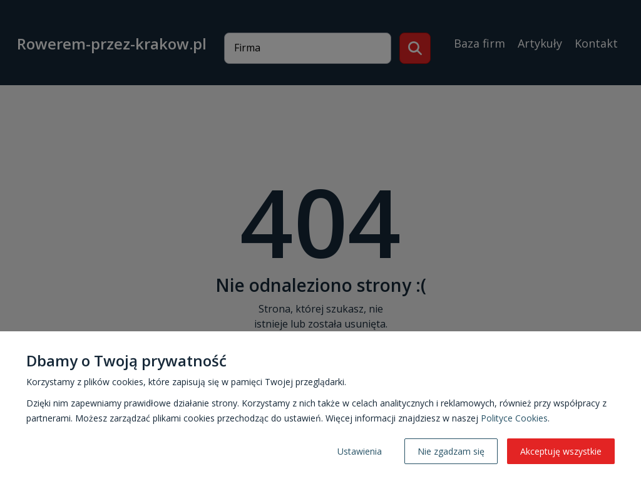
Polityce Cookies (514, 418)
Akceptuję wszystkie (561, 451)
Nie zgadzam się (451, 451)
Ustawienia (359, 451)
